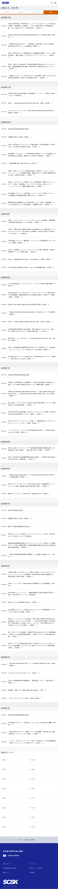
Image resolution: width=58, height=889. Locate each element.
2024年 (4, 769)
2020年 (4, 788)
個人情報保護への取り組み (9, 868)
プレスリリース (21, 12)
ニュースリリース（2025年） (14, 839)
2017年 (33, 798)
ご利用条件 (32, 872)
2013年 (33, 817)
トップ (2, 839)
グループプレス (36, 12)
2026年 (4, 760)
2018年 (4, 798)
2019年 (33, 788)
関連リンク (6, 872)
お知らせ (51, 12)
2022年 (4, 779)
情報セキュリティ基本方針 (35, 868)
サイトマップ (32, 863)
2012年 (4, 827)
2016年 (4, 808)
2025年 (33, 760)
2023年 (33, 769)
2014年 (4, 817)
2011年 (33, 827)
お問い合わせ (6, 863)
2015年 (33, 808)
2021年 (33, 779)
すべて (7, 12)
